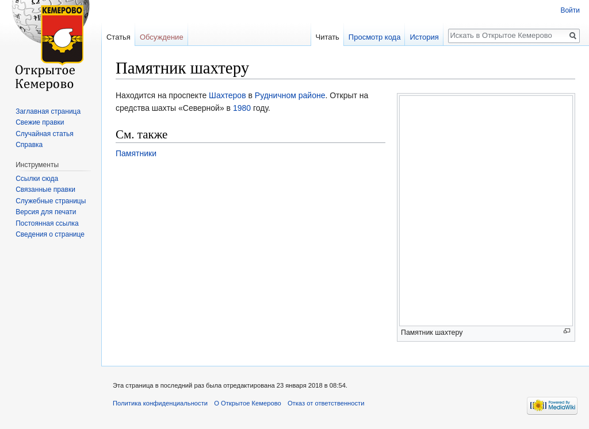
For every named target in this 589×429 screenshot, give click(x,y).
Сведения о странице (50, 234)
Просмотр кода (375, 37)
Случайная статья (44, 134)
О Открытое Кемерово (247, 403)
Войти (570, 10)
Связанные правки (45, 189)
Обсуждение (161, 37)
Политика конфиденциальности (160, 403)
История (424, 37)
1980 (242, 108)
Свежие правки (40, 122)
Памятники (136, 153)
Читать (327, 37)
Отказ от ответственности (326, 403)
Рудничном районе (290, 95)
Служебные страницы (51, 201)
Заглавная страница (48, 111)
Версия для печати (46, 212)
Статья (118, 37)
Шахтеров (227, 95)
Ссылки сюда (37, 179)
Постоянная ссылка (47, 223)
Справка (29, 145)
